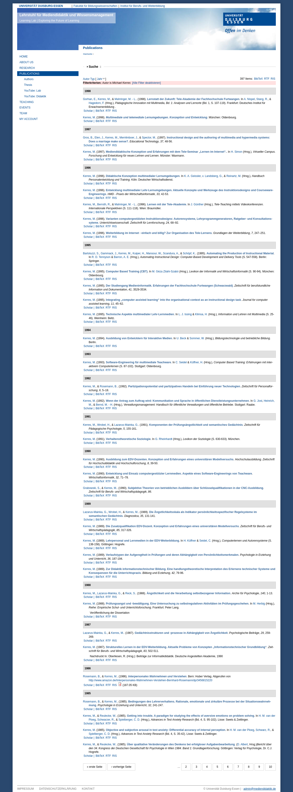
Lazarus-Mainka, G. (126, 424)
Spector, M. (149, 137)
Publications (29, 73)
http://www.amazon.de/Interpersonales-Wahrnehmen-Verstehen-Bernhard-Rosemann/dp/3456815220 (150, 680)
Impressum (25, 788)
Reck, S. (130, 593)
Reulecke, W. (108, 715)
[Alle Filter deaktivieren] (146, 82)
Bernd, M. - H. (104, 404)
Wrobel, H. (103, 424)
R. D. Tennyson (101, 257)
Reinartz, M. (233, 176)
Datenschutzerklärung (57, 788)
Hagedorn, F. (97, 103)
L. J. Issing (185, 314)
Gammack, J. (109, 253)
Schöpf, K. (189, 253)
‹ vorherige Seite (121, 766)
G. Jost (258, 400)
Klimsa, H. (201, 314)
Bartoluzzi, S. (91, 253)
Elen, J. (99, 137)
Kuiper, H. (139, 253)
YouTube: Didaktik (35, 96)
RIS (273, 78)
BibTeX (258, 78)
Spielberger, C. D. (129, 719)
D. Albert (242, 744)
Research (27, 68)
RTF (266, 78)
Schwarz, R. (263, 730)
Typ (92, 79)
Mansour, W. (154, 253)
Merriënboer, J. (128, 137)
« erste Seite (94, 766)
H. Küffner (190, 540)
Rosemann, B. (108, 386)
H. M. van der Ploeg (242, 730)
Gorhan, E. (89, 99)
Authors (28, 79)
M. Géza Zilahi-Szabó (165, 271)
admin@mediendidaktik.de (259, 788)
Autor (86, 79)
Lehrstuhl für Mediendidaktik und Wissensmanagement (66, 17)
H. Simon (236, 151)
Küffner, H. (196, 362)
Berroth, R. (104, 204)
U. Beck (181, 338)
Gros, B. (88, 137)
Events (24, 107)
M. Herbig (259, 603)
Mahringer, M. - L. (125, 99)
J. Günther (197, 204)
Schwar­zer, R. (105, 719)
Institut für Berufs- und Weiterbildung (142, 6)
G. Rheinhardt (163, 439)
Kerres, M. (104, 99)
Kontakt (88, 788)
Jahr (99, 79)
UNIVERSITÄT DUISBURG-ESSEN (41, 6)
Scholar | (89, 110)
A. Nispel (249, 99)
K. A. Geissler (192, 176)
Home (23, 56)
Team (23, 113)
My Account (28, 119)
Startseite (87, 54)
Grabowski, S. (91, 488)
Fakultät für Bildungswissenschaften (95, 6)
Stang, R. (262, 99)
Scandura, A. (171, 253)
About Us (26, 62)
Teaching (26, 102)
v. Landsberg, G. (212, 176)
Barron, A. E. (121, 257)
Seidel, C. (205, 540)
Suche (95, 66)
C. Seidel (181, 362)
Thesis (28, 85)
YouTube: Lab (32, 90)
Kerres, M (89, 117)
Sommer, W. (197, 338)
